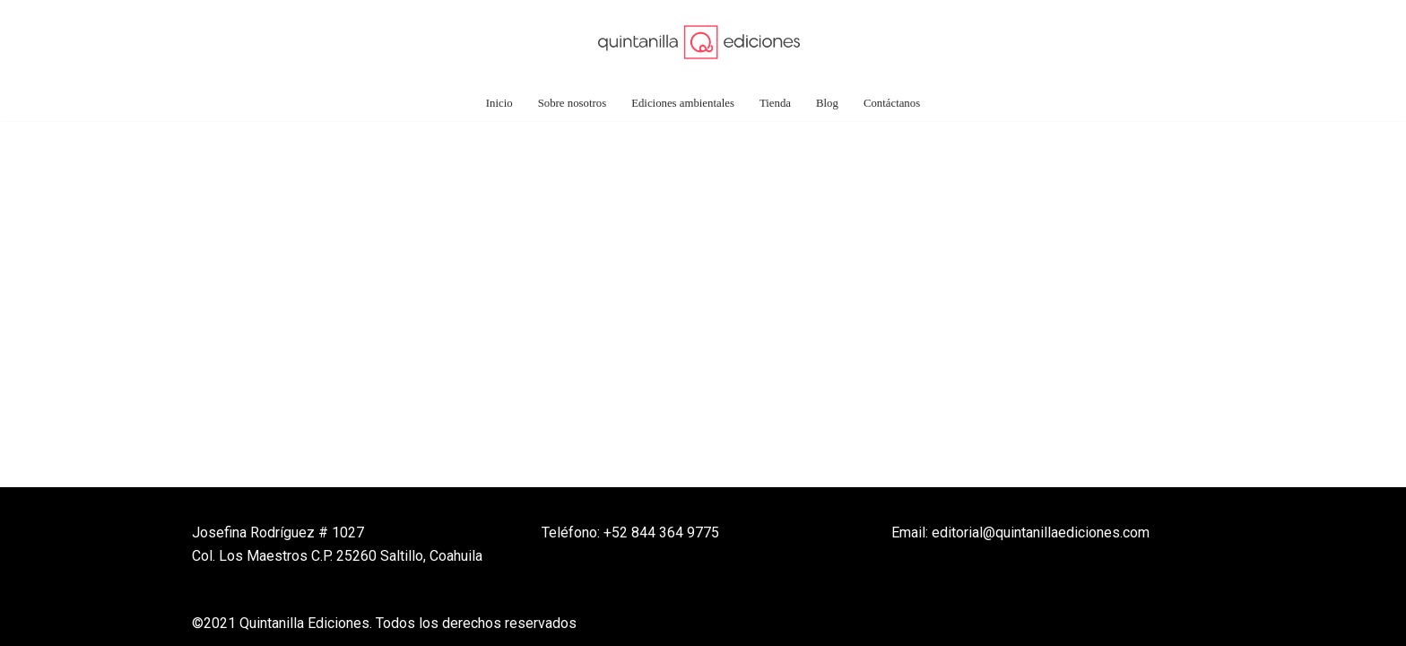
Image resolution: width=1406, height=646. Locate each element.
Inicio (499, 103)
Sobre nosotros (572, 103)
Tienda (775, 103)
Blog (827, 103)
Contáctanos (892, 103)
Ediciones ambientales (682, 103)
